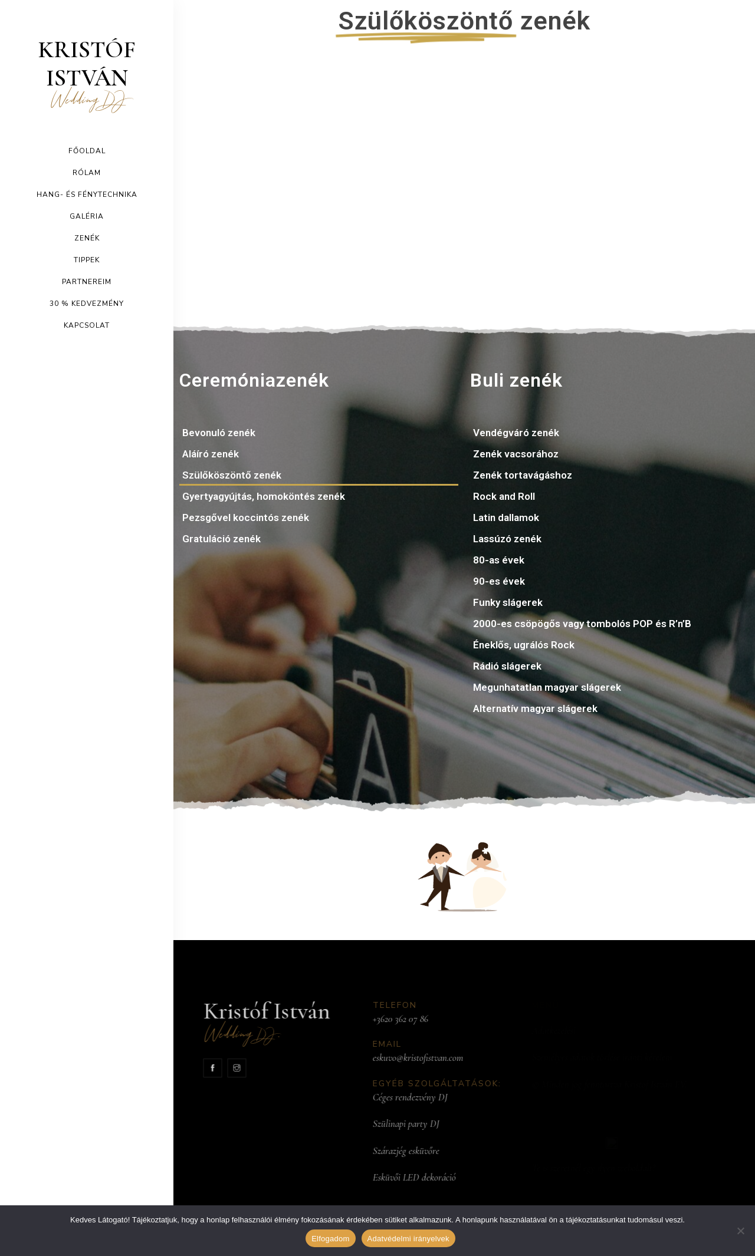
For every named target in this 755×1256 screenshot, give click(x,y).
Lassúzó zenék (507, 539)
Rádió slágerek (507, 666)
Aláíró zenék (210, 454)
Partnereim (86, 281)
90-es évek (499, 581)
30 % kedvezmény (87, 303)
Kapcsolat (87, 325)
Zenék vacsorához (516, 454)
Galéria (87, 216)
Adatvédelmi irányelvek (408, 1238)
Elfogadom (330, 1238)
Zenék (87, 238)
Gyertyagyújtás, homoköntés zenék (263, 496)
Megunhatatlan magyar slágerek (547, 687)
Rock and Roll (504, 496)
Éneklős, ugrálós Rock (524, 645)
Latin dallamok (506, 517)
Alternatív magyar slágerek (535, 708)
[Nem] (740, 1231)
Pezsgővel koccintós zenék (245, 517)
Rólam (87, 172)
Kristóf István (87, 72)
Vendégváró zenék (516, 433)
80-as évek (498, 560)
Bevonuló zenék (218, 433)
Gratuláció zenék (221, 539)
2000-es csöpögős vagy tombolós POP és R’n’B (582, 623)
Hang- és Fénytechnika (87, 194)
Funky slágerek (508, 602)
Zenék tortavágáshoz (522, 475)
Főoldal (87, 151)
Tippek (87, 260)
